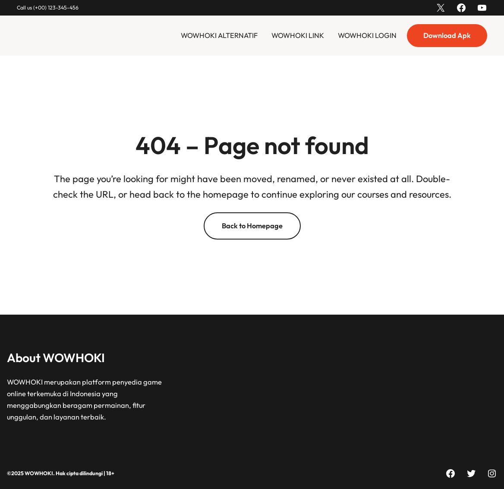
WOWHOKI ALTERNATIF (219, 35)
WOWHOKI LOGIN (367, 35)
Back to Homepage (252, 225)
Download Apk (447, 35)
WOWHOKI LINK (297, 35)
